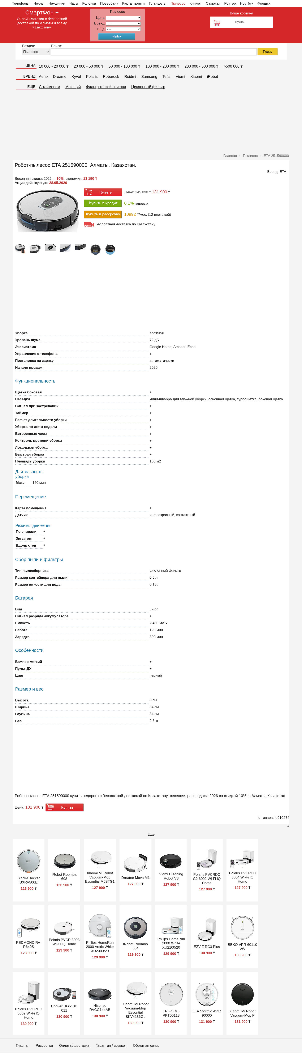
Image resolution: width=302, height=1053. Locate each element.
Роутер (230, 3)
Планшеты (158, 3)
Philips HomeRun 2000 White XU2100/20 (171, 943)
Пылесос (178, 3)
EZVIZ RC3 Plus (207, 947)
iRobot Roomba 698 (64, 877)
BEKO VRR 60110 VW (242, 947)
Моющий (73, 87)
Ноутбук (246, 3)
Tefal (167, 76)
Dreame (59, 76)
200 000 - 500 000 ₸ (201, 66)
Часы (73, 3)
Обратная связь (146, 1046)
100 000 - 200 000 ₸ (162, 66)
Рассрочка (44, 1046)
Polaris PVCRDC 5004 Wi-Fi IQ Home (242, 877)
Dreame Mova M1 (135, 878)
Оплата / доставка (74, 1046)
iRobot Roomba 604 (135, 946)
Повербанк (109, 3)
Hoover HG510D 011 (64, 1008)
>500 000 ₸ (233, 66)
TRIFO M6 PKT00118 (171, 1013)
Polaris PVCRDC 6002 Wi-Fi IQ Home (28, 1013)
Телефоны (21, 3)
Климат (196, 3)
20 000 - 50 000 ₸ (88, 66)
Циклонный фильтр (148, 87)
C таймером (49, 87)
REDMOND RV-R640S (28, 945)
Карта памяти (133, 3)
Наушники (56, 3)
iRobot (212, 76)
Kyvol (76, 76)
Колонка (89, 3)
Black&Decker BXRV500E (28, 880)
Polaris (92, 76)
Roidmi (130, 76)
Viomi (180, 76)
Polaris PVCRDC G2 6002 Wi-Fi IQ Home (207, 879)
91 (123, 29)
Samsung (149, 76)
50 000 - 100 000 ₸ (124, 66)
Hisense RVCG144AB (99, 1008)
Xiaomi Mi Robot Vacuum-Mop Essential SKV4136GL (135, 1010)
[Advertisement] (151, 123)
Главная (23, 1046)
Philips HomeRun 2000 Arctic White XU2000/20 (100, 947)
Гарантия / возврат (111, 1046)
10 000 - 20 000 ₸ (54, 66)
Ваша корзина (241, 13)
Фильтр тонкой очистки (106, 87)
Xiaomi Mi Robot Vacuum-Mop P (242, 1013)
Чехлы (39, 3)
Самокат (213, 3)
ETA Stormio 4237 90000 (207, 1013)
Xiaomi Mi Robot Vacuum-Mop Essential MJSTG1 (100, 877)
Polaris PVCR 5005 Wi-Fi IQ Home (64, 942)
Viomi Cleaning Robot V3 (171, 876)
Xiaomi (196, 76)
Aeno (43, 76)
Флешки (263, 3)
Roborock (111, 76)
